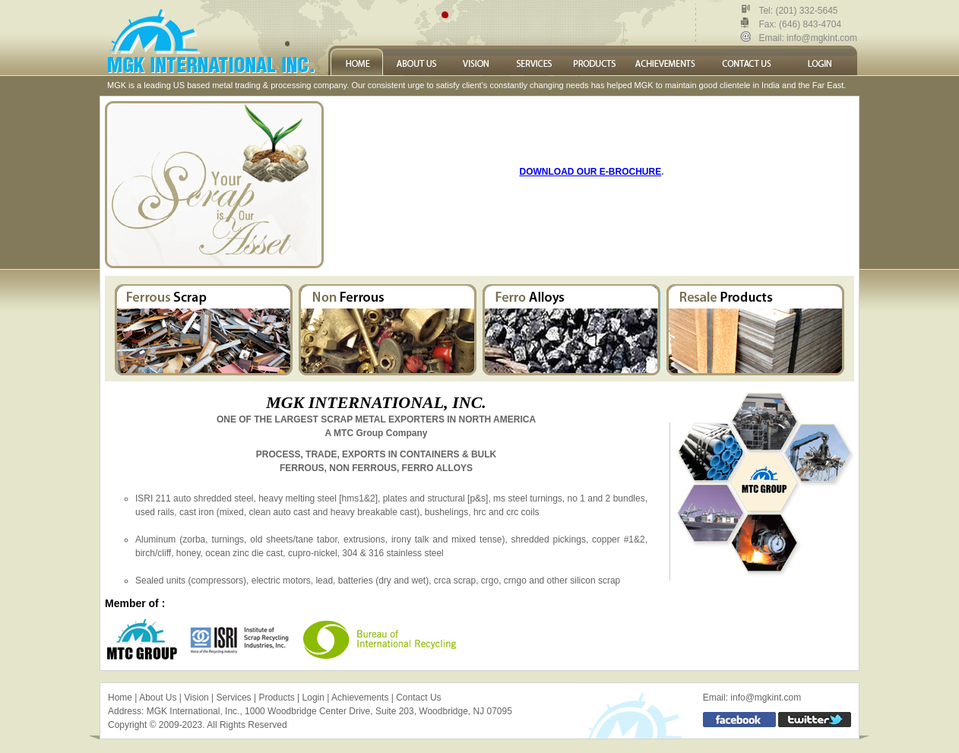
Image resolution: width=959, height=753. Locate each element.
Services (234, 697)
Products (276, 697)
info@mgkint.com (820, 38)
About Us (157, 697)
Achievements (359, 697)
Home (120, 697)
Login (313, 697)
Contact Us (418, 697)
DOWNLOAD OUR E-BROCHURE (591, 171)
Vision (196, 697)
